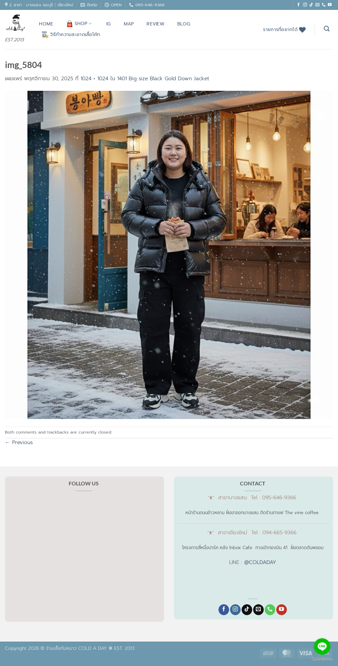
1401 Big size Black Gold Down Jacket (163, 79)
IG (108, 23)
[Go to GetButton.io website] (322, 659)
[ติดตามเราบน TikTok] (311, 5)
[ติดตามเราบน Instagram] (305, 5)
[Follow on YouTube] (330, 5)
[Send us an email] (318, 5)
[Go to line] (322, 646)
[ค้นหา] (327, 28)
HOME (46, 23)
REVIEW (155, 23)
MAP (129, 23)
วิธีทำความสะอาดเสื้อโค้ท (71, 34)
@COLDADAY (260, 562)
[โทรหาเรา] (324, 5)
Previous (19, 442)
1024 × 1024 (94, 79)
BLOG (183, 23)
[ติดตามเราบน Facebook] (299, 5)
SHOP (79, 23)
